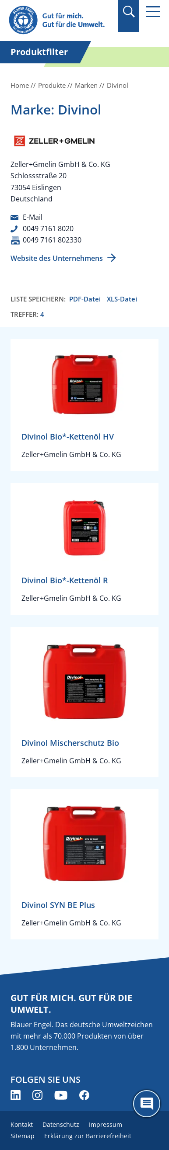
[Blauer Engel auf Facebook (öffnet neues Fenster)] (84, 1095)
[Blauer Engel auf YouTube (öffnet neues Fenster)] (60, 1095)
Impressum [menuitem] (105, 1124)
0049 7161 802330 (52, 240)
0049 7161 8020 (48, 228)
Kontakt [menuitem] (22, 1124)
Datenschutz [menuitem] (60, 1124)
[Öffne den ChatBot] (146, 1103)
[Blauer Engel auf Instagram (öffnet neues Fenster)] (37, 1095)
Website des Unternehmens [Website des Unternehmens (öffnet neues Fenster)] (57, 258)
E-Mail (32, 217)
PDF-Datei (85, 299)
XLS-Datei (122, 299)
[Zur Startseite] (60, 20)
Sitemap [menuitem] (23, 1136)
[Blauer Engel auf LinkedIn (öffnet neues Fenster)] (16, 1095)
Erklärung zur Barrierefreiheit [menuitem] (87, 1136)
